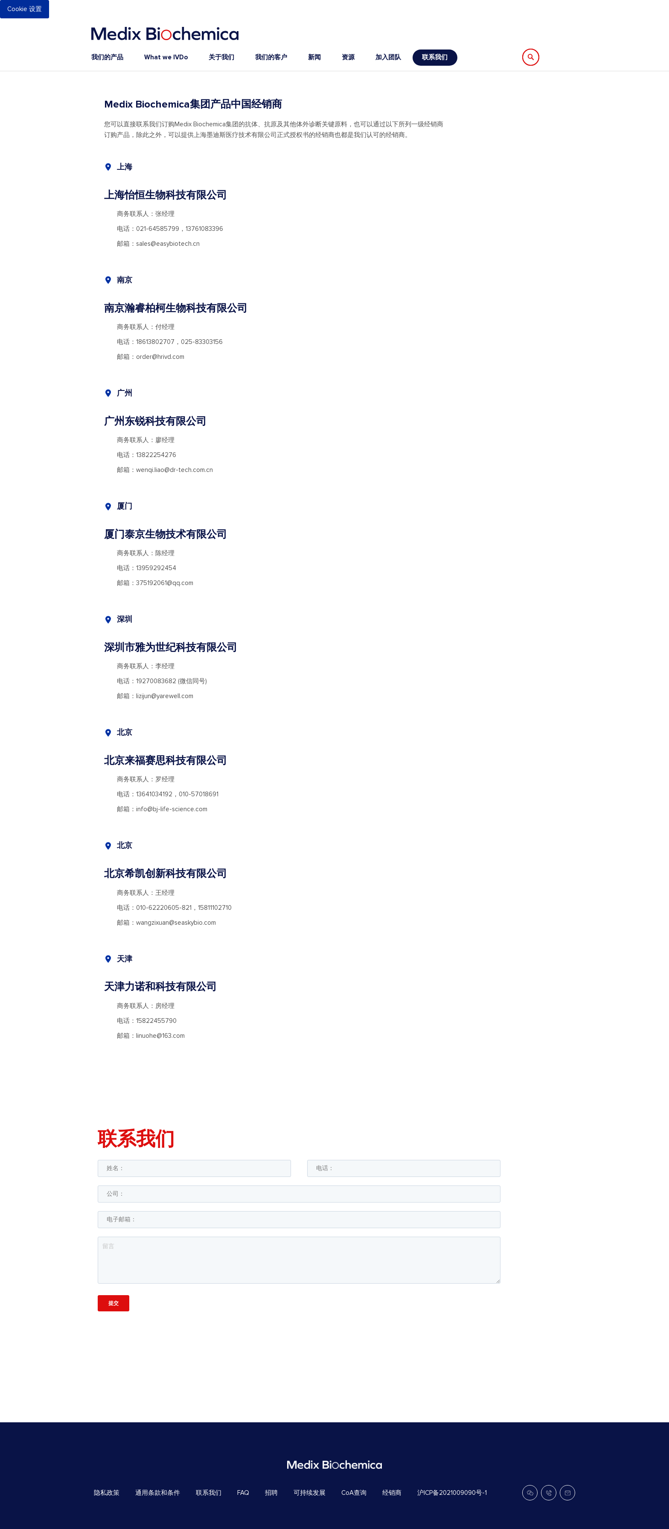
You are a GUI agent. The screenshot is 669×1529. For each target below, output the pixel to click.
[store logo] (165, 33)
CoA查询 (353, 1493)
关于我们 (221, 57)
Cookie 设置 (24, 9)
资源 (348, 57)
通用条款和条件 (157, 1493)
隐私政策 (106, 1493)
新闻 (314, 57)
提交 (113, 1303)
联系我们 (435, 57)
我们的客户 (271, 57)
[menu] (274, 57)
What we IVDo (166, 57)
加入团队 (388, 57)
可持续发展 (310, 1493)
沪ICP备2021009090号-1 (452, 1493)
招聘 (271, 1493)
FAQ (243, 1493)
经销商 (391, 1493)
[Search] (530, 57)
